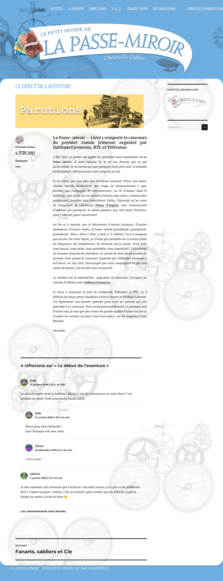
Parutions (97, 9)
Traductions (137, 9)
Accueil (56, 9)
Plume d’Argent (107, 205)
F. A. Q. (116, 9)
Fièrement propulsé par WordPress (75, 568)
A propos (76, 9)
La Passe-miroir (24, 568)
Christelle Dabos (25, 147)
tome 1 (18, 166)
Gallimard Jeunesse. (97, 282)
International (164, 9)
